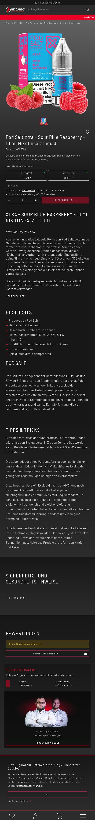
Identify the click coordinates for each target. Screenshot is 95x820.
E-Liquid (22, 281)
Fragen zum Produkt (47, 742)
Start (8, 23)
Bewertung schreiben (60, 653)
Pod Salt (29, 231)
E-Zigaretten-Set (55, 285)
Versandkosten (28, 190)
